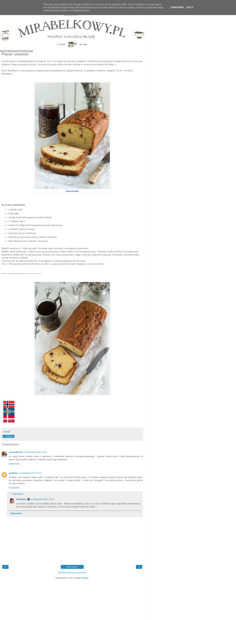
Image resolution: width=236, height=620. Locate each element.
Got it (190, 7)
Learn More (177, 7)
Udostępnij (8, 436)
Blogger (85, 578)
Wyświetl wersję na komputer (72, 572)
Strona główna (72, 567)
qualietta (13, 473)
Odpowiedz (14, 464)
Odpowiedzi (17, 494)
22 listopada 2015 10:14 (30, 473)
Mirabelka (21, 499)
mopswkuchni (16, 452)
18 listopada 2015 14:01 (35, 452)
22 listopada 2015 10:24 (42, 499)
